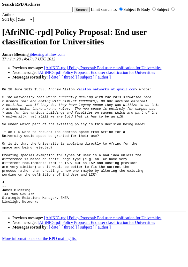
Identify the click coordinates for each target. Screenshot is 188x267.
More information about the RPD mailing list (39, 262)
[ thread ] (69, 77)
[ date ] (55, 77)
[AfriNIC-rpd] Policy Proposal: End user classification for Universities (103, 68)
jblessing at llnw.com (47, 54)
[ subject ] (86, 77)
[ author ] (103, 77)
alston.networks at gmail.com (107, 90)
